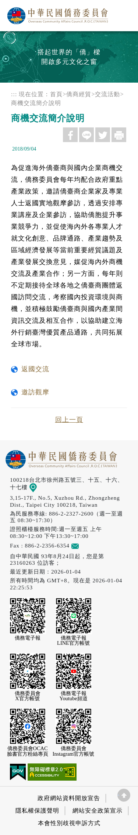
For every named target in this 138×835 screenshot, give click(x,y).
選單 (124, 14)
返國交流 (35, 369)
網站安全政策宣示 (97, 810)
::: (14, 94)
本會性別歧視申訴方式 (69, 823)
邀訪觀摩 (35, 392)
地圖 (38, 487)
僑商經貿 (78, 94)
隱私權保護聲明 (37, 810)
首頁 (56, 94)
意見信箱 (86, 545)
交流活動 (107, 94)
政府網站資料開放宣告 (69, 798)
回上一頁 (69, 419)
